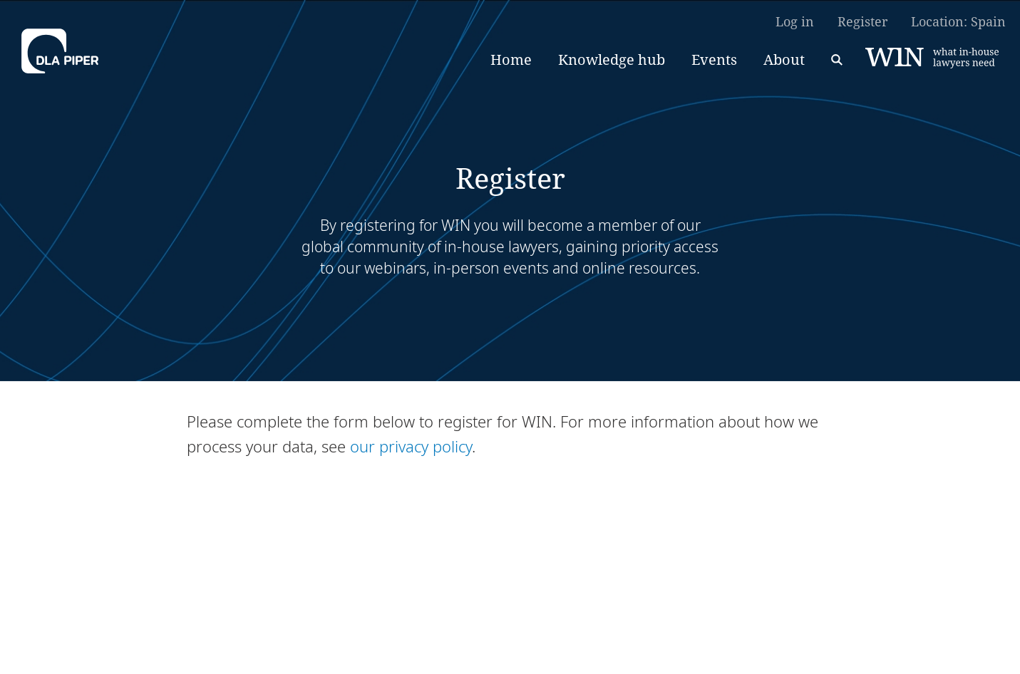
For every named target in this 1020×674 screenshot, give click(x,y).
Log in (795, 21)
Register (862, 21)
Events (714, 59)
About (784, 59)
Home (511, 59)
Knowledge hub (611, 59)
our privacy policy (411, 446)
